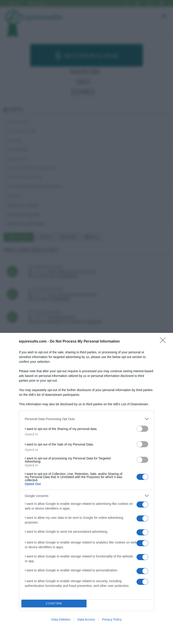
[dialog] (86, 480)
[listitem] (86, 418)
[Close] (164, 341)
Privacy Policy (112, 619)
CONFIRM (54, 603)
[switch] (142, 429)
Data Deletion (61, 619)
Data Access (86, 619)
